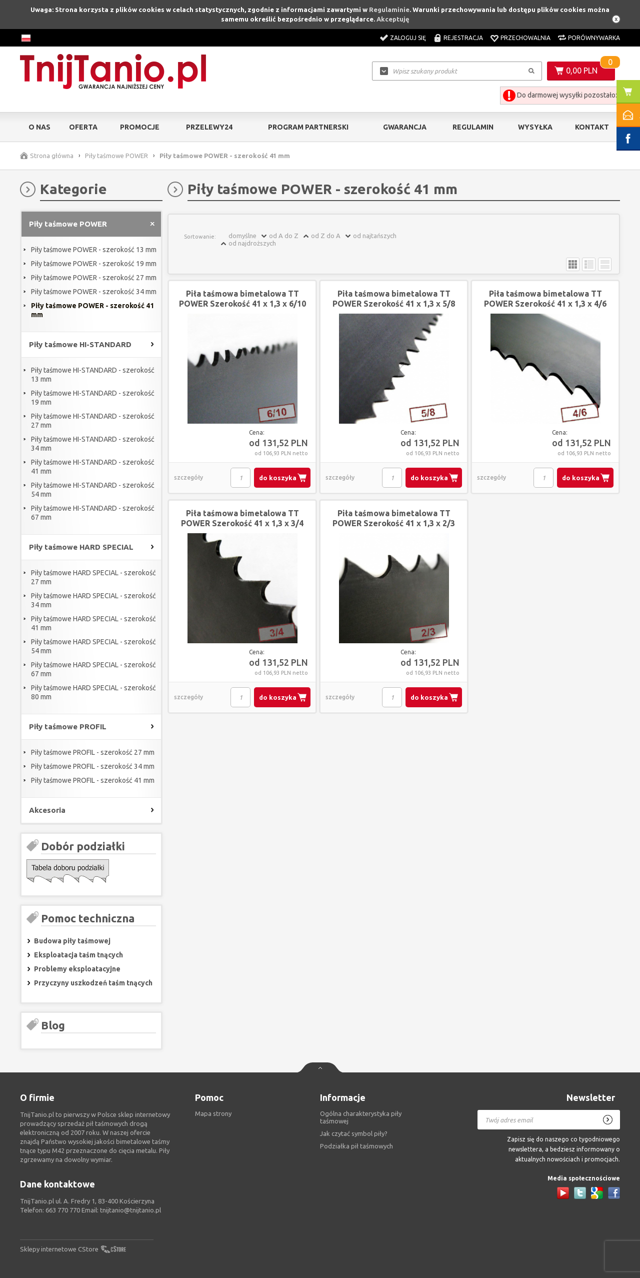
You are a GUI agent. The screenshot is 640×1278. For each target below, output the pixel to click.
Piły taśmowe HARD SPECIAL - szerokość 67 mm (93, 669)
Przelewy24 (209, 127)
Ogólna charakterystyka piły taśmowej (361, 1117)
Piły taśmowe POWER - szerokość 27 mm (93, 278)
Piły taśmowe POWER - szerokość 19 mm (93, 264)
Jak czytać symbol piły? (354, 1133)
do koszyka (277, 477)
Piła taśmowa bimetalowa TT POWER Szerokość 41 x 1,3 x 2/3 (393, 518)
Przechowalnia (525, 38)
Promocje (140, 127)
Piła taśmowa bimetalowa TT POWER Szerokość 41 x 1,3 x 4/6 (545, 298)
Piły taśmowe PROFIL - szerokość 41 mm (92, 780)
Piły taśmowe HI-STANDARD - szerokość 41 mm (92, 466)
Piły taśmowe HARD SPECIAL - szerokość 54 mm (93, 646)
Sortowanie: (200, 237)
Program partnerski (308, 127)
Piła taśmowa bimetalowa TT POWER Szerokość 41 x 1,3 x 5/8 (393, 298)
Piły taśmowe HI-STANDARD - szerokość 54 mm (92, 489)
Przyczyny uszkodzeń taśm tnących (93, 983)
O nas (39, 127)
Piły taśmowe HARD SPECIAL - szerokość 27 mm (93, 577)
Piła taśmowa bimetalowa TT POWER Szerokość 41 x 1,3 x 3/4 (242, 518)
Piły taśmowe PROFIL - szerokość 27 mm (92, 752)
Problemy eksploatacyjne (77, 969)
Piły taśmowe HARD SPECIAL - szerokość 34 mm (93, 600)
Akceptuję (393, 19)
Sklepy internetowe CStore (59, 1248)
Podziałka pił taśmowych (356, 1145)
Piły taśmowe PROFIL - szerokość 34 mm (92, 766)
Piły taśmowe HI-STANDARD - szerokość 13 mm (92, 374)
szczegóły (188, 477)
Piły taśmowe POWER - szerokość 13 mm (93, 250)
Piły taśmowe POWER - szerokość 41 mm (92, 310)
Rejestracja (463, 38)
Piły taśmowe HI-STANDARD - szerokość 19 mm (92, 397)
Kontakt (592, 127)
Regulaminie (389, 9)
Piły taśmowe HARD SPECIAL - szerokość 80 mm (93, 692)
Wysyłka (535, 127)
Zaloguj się (408, 38)
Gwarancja (404, 127)
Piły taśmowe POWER (116, 155)
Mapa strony (213, 1113)
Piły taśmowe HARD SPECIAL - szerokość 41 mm (93, 623)
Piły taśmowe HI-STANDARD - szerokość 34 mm (92, 443)
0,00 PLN (582, 70)
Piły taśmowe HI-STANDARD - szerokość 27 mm (92, 420)
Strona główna (52, 155)
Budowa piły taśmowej (72, 941)
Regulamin (473, 127)
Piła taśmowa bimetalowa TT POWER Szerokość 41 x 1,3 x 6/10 (242, 298)
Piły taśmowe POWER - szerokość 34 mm (93, 292)
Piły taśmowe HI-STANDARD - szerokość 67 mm (92, 512)
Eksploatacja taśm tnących (78, 955)
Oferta (83, 127)
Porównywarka (594, 38)
